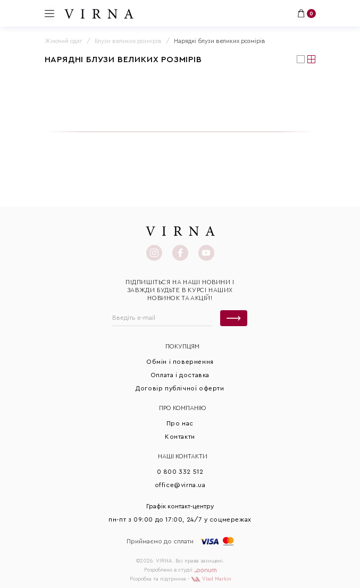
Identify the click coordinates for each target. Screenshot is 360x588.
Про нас (180, 423)
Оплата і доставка (180, 375)
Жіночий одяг (63, 41)
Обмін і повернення (180, 362)
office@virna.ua (180, 485)
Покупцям (182, 346)
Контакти (180, 436)
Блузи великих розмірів (128, 41)
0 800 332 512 (180, 471)
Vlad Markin (211, 579)
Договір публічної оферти (180, 388)
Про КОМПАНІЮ (182, 408)
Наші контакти (182, 456)
